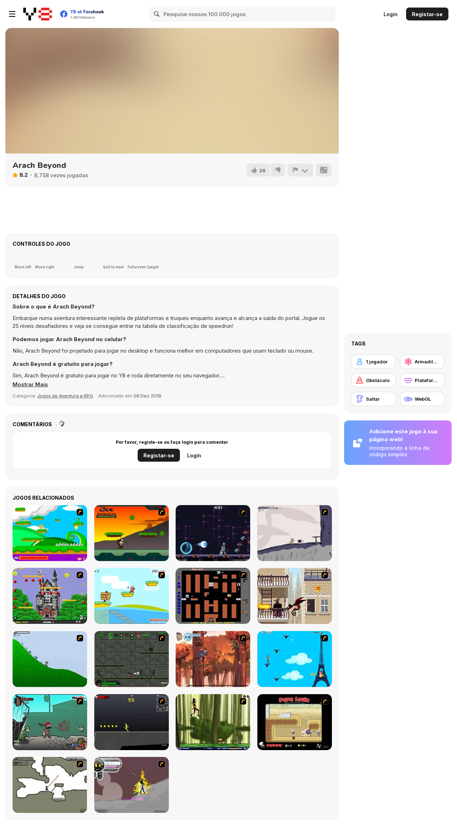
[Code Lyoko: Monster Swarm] (213, 722)
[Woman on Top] (294, 659)
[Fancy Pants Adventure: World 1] (294, 533)
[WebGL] (422, 399)
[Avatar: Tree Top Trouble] (213, 659)
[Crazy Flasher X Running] (131, 722)
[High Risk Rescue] (294, 596)
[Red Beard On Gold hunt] (131, 596)
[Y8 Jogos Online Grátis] (37, 14)
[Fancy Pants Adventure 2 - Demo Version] (50, 659)
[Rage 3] (131, 785)
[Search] (157, 14)
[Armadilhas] (422, 361)
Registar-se (427, 14)
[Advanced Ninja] (50, 785)
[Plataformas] (422, 380)
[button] (30, 385)
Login (391, 14)
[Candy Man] (50, 533)
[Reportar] (300, 170)
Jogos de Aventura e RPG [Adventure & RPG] (65, 396)
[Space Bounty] (131, 659)
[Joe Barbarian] (131, 533)
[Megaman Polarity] (213, 533)
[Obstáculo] (373, 380)
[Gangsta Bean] (50, 722)
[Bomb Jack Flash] (50, 596)
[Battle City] (213, 596)
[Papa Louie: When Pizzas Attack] (294, 722)
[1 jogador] (373, 361)
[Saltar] (373, 399)
